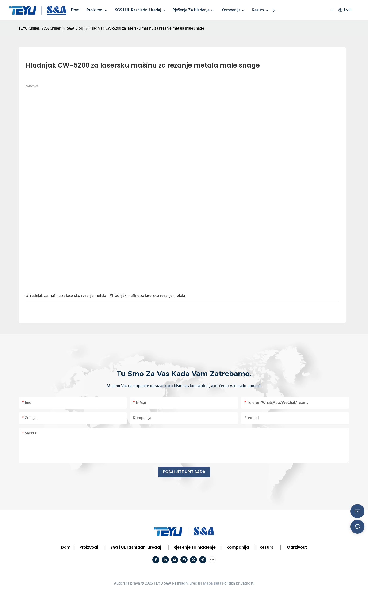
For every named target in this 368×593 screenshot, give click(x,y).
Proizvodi (89, 547)
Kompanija (237, 547)
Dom (66, 547)
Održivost (297, 547)
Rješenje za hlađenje (194, 547)
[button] (273, 10)
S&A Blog (75, 28)
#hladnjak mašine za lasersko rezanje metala (147, 296)
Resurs (266, 547)
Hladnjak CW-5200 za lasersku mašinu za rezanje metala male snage (147, 28)
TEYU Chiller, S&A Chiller (40, 28)
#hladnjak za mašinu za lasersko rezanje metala (66, 296)
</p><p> (182, 189)
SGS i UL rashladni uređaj (135, 547)
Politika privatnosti (238, 583)
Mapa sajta (212, 583)
